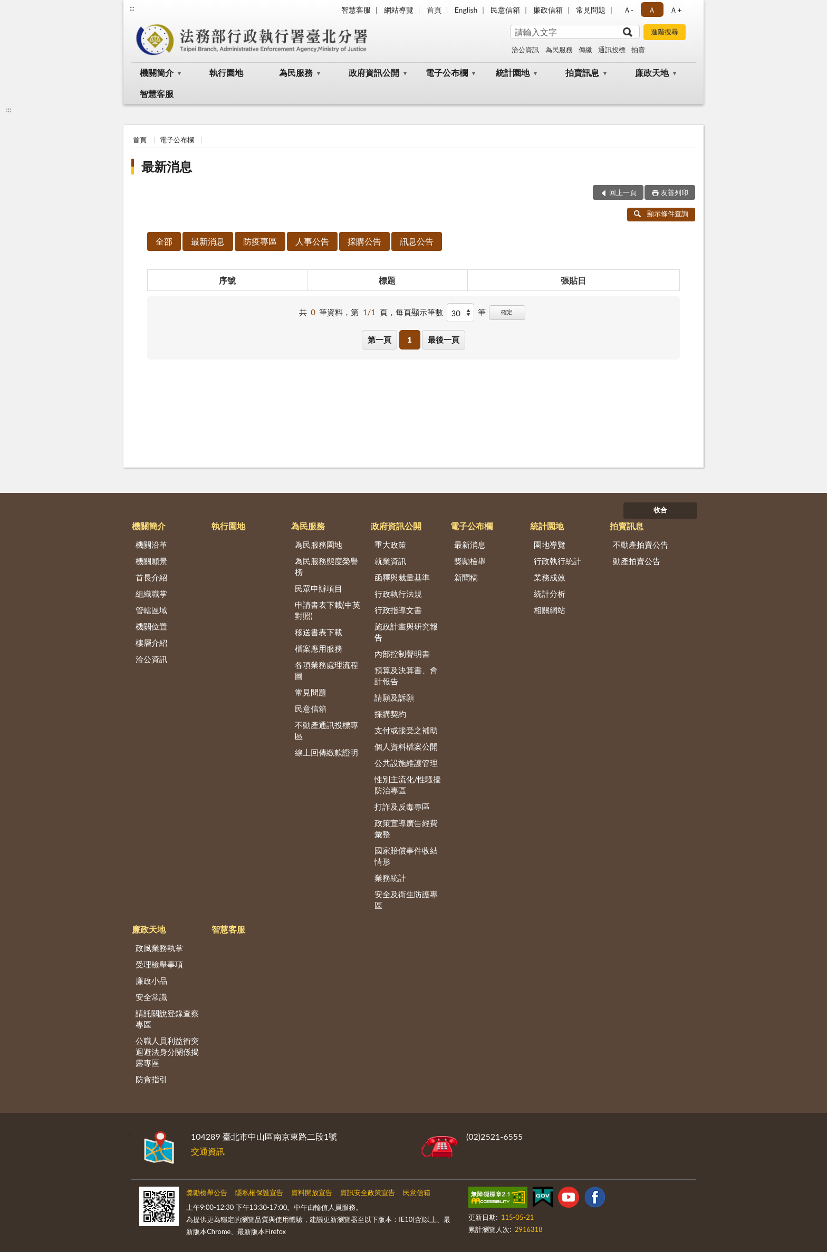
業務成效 (549, 577)
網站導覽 (399, 9)
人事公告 (312, 241)
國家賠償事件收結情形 (406, 856)
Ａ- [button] (628, 9)
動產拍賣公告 (636, 561)
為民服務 (559, 49)
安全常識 (151, 997)
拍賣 (638, 49)
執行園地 (226, 72)
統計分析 (549, 593)
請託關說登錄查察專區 (167, 1018)
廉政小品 (151, 980)
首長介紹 (151, 577)
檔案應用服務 (318, 648)
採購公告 (364, 241)
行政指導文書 (398, 610)
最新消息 (166, 166)
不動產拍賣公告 (640, 544)
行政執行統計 (557, 561)
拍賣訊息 (582, 72)
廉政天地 (652, 72)
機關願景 (151, 561)
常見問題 (590, 9)
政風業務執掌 (159, 948)
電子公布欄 (447, 72)
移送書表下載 (318, 632)
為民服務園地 (318, 544)
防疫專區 (260, 241)
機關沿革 (151, 544)
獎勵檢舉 (470, 561)
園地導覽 (549, 544)
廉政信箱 (548, 9)
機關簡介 (157, 72)
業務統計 (390, 877)
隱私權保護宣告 (259, 1192)
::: (131, 8)
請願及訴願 (394, 697)
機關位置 (151, 626)
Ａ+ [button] (675, 9)
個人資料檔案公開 (406, 746)
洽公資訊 (525, 49)
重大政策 (390, 544)
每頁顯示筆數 (419, 312)
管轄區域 (151, 610)
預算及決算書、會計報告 (406, 675)
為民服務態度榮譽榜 (326, 566)
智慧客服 (356, 9)
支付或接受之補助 (406, 730)
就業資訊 (390, 561)
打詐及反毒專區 (402, 806)
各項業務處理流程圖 (326, 670)
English (466, 9)
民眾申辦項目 (318, 588)
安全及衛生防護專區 (406, 899)
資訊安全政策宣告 (367, 1192)
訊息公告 (417, 241)
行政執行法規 (398, 593)
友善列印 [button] (674, 192)
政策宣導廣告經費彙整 (406, 828)
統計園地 (513, 72)
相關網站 (549, 610)
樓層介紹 (151, 642)
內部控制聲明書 (402, 653)
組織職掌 (151, 593)
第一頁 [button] (379, 339)
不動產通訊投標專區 (326, 730)
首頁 (434, 9)
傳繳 (585, 49)
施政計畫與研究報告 (406, 632)
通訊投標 (612, 49)
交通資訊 (208, 1151)
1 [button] (409, 339)
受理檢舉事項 (159, 964)
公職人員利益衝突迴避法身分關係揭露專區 (167, 1051)
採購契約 (390, 714)
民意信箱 (505, 9)
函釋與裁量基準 (402, 577)
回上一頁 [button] (623, 192)
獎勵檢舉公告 (206, 1192)
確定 (507, 311)
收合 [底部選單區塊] (660, 510)
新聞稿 (466, 577)
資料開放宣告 (311, 1192)
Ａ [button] (652, 9)
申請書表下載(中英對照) (327, 610)
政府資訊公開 (374, 72)
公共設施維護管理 (406, 763)
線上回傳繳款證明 (326, 752)
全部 (164, 241)
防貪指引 (151, 1079)
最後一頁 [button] (443, 339)
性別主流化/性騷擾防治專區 (407, 784)
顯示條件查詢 (661, 213)
